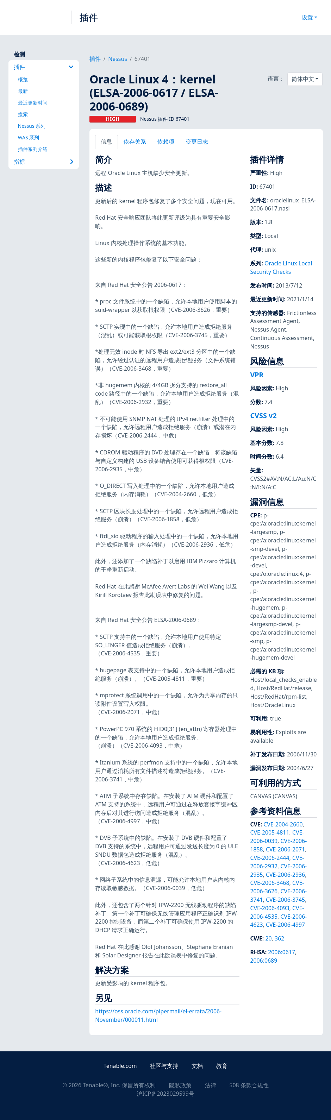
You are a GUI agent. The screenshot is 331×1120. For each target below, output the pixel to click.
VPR (256, 374)
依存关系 (135, 141)
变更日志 (197, 141)
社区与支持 (164, 1066)
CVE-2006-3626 (277, 887)
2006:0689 (263, 960)
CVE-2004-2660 (282, 824)
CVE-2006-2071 (285, 849)
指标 (44, 161)
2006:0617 (281, 952)
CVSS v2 (263, 415)
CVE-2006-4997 (285, 925)
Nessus (117, 59)
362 (279, 938)
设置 (307, 17)
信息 (106, 141)
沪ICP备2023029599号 (165, 1093)
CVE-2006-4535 (277, 912)
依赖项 (165, 141)
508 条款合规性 (248, 1085)
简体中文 (303, 79)
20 (268, 938)
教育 (221, 1066)
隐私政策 (180, 1085)
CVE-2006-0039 (277, 837)
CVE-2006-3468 (269, 883)
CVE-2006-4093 (269, 908)
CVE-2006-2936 (285, 875)
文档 (197, 1066)
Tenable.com (120, 1066)
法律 (210, 1085)
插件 (89, 17)
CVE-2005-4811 (269, 832)
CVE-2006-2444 (269, 858)
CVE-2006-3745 (285, 900)
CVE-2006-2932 (277, 862)
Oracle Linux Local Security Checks (281, 267)
